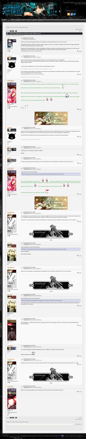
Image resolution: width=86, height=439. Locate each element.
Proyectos (18, 20)
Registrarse (41, 20)
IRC (24, 20)
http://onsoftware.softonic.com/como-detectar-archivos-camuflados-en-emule (36, 68)
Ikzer (8, 38)
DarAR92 (9, 243)
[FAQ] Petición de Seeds (28, 38)
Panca (9, 147)
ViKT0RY (9, 56)
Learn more (66, 435)
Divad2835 (10, 345)
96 (16, 31)
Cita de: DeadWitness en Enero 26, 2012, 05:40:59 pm (30, 298)
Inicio (4, 20)
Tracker (28, 20)
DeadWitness (10, 212)
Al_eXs (9, 318)
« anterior (77, 29)
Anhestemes (10, 80)
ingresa (79, 2)
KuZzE (9, 158)
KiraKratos (10, 386)
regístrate (84, 2)
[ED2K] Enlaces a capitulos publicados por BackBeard (30, 77)
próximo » (80, 29)
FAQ (13, 20)
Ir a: (73, 424)
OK (62, 435)
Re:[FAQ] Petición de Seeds (29, 56)
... (14, 31)
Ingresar (34, 20)
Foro (9, 20)
